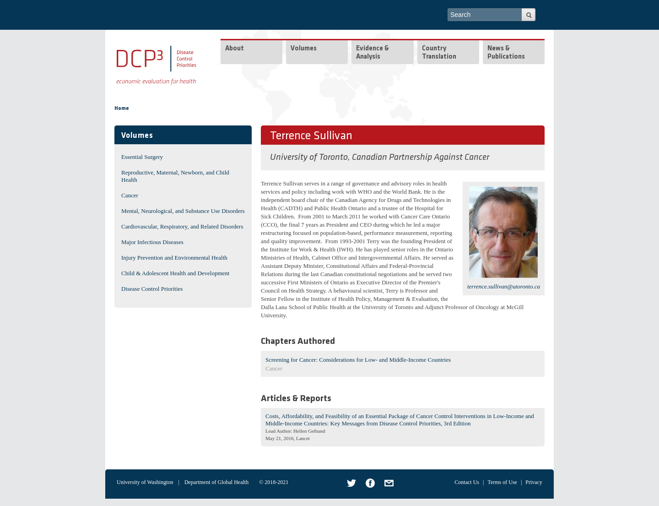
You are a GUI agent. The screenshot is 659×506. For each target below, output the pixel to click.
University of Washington (145, 482)
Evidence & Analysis (372, 52)
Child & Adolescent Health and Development (175, 273)
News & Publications (506, 52)
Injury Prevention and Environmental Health (174, 257)
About (234, 48)
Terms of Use (502, 482)
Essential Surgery (142, 156)
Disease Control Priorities (152, 288)
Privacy (533, 482)
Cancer (129, 195)
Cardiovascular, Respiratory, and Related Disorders (182, 226)
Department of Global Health (216, 482)
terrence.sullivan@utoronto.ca (503, 286)
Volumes (304, 48)
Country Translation (439, 52)
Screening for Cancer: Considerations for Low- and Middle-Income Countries (358, 359)
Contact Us (466, 482)
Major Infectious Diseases (152, 242)
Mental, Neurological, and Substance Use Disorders (183, 210)
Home (121, 108)
